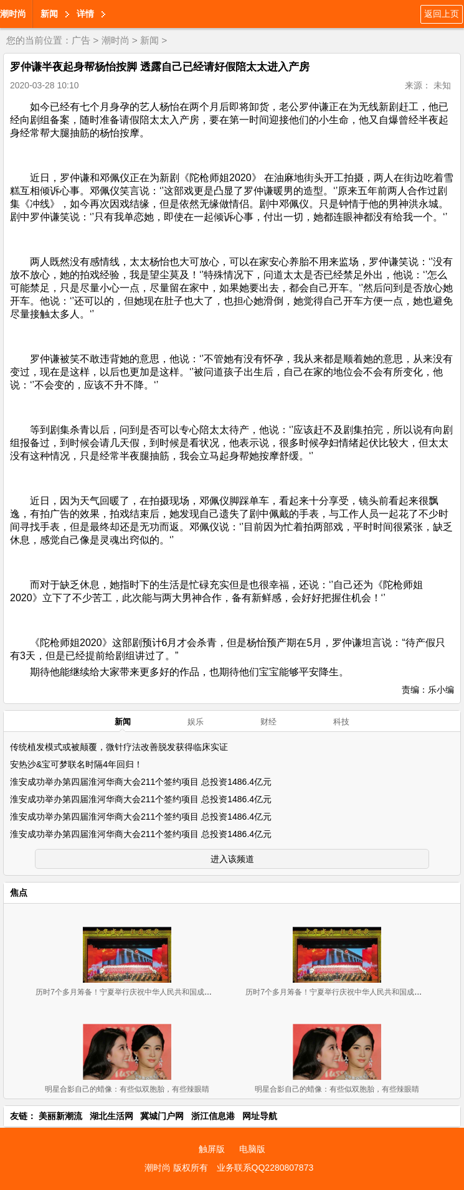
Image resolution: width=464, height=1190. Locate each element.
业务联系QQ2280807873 (265, 1168)
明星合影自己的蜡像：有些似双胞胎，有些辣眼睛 (127, 1089)
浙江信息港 (213, 1116)
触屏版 (212, 1149)
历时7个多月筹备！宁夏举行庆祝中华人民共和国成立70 (128, 992)
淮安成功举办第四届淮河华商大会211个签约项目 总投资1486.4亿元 (141, 782)
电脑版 (252, 1149)
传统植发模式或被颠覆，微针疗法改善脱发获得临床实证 (119, 747)
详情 (85, 14)
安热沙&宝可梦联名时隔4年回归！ (76, 764)
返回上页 (441, 14)
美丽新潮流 (60, 1116)
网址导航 (259, 1116)
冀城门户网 (162, 1116)
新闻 (49, 14)
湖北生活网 (111, 1116)
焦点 (18, 892)
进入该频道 (232, 859)
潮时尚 (13, 14)
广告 (81, 40)
